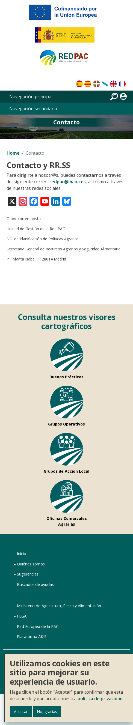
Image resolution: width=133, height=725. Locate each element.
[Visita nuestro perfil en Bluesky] (66, 200)
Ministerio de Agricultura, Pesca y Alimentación (59, 605)
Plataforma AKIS (31, 636)
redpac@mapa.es (67, 182)
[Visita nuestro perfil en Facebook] (33, 200)
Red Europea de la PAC (37, 626)
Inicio (21, 553)
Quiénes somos (31, 564)
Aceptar (21, 711)
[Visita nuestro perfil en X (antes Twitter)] (12, 200)
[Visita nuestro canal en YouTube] (44, 200)
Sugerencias (28, 574)
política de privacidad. (101, 699)
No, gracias (47, 711)
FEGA (21, 616)
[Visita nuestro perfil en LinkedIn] (55, 200)
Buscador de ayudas (35, 584)
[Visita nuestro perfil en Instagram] (22, 200)
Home (13, 153)
